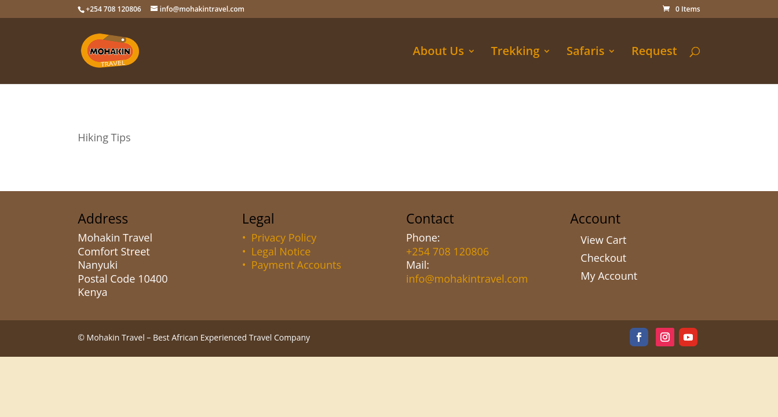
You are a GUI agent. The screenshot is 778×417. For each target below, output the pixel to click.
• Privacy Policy (279, 237)
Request (654, 52)
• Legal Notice (276, 251)
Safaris (585, 52)
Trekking (515, 52)
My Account (608, 276)
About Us (438, 52)
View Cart (603, 240)
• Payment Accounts (291, 265)
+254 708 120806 (447, 251)
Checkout (603, 258)
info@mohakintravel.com (467, 279)
